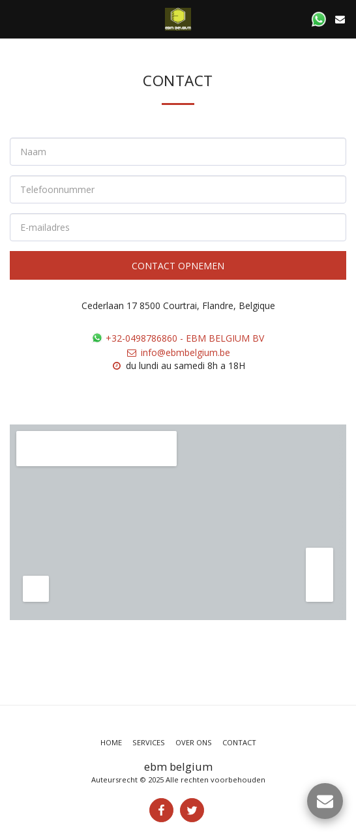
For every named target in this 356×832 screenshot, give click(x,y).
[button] (14, 18)
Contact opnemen (178, 266)
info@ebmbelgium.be (178, 352)
